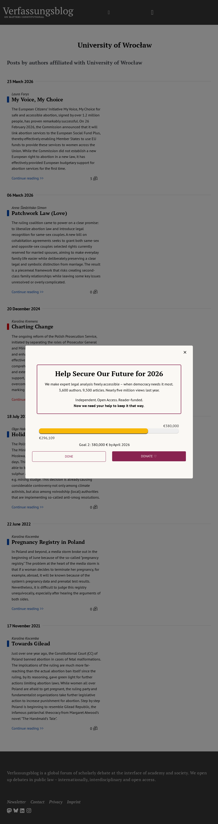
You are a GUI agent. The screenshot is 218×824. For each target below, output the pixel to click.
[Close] (185, 352)
